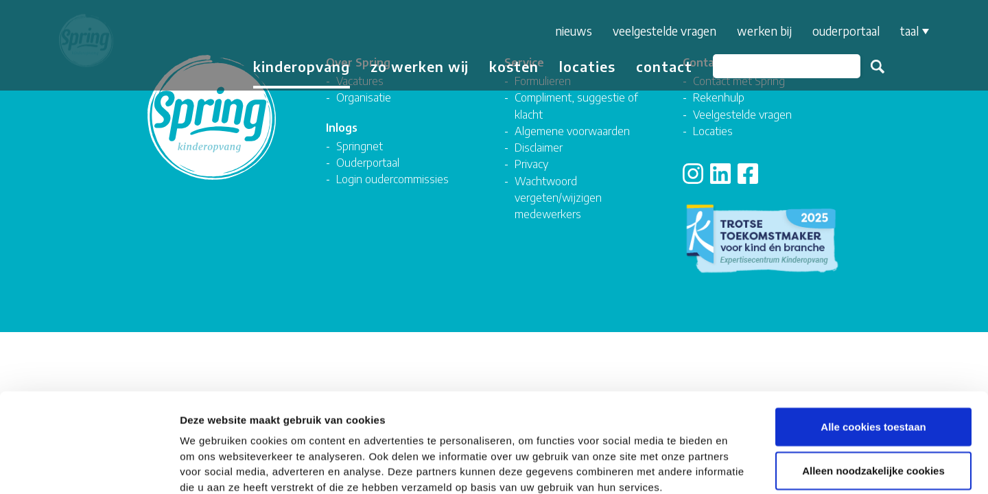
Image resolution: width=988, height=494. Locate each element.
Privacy (531, 163)
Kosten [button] (507, 66)
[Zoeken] (780, 66)
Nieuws (567, 30)
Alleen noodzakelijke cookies (873, 395)
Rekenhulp (718, 97)
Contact (658, 66)
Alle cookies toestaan (873, 351)
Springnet (359, 146)
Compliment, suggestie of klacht (576, 105)
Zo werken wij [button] (413, 66)
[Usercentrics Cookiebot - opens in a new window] (89, 467)
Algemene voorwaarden (572, 131)
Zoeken (871, 66)
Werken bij (758, 30)
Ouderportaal (839, 30)
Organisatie (363, 97)
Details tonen (741, 467)
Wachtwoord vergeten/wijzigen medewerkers (558, 198)
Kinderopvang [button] (295, 66)
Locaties (581, 66)
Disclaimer (539, 147)
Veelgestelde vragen (658, 30)
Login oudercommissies (392, 179)
